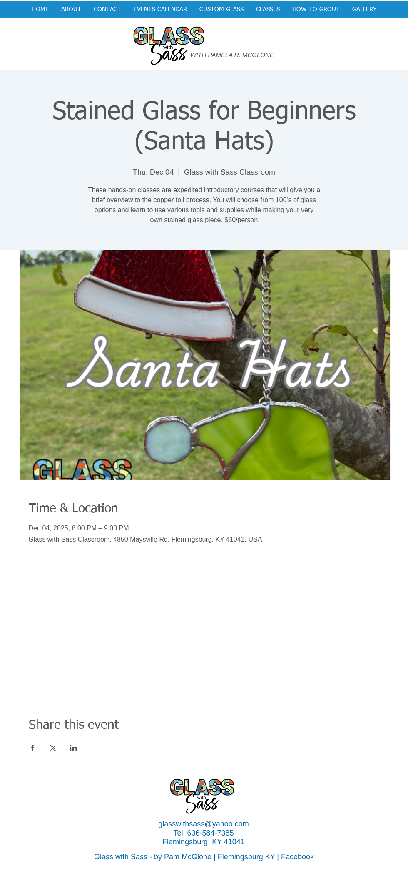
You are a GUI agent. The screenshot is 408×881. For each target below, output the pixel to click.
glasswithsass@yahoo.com (203, 824)
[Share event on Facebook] (33, 748)
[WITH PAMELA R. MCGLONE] (235, 55)
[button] (221, 9)
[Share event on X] (53, 748)
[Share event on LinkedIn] (73, 748)
